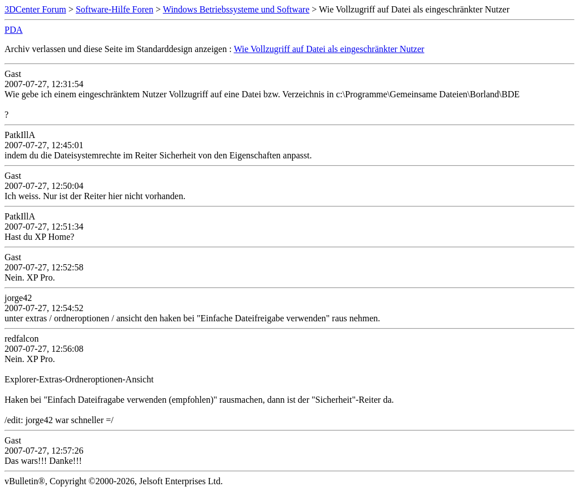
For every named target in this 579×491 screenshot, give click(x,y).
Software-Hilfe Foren (114, 9)
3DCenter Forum (35, 9)
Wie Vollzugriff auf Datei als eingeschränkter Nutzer (329, 49)
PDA (14, 30)
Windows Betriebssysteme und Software (236, 9)
